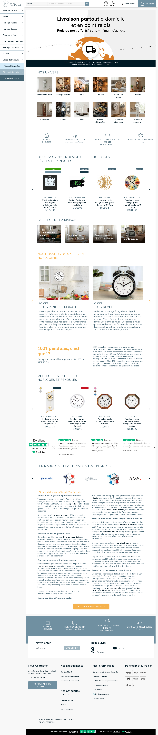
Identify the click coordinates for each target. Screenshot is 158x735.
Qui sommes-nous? (100, 685)
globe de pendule (115, 588)
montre (134, 556)
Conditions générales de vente (105, 672)
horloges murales (60, 515)
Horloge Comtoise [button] (13, 47)
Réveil (63, 705)
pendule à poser (127, 524)
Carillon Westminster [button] (13, 41)
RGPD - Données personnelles (105, 681)
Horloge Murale (67, 709)
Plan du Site (98, 690)
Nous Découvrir (12, 78)
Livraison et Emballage (70, 676)
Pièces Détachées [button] (13, 66)
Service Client (66, 672)
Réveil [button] (13, 16)
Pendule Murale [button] (13, 10)
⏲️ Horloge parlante (101, 694)
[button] (106, 3)
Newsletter (43, 643)
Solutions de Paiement (70, 681)
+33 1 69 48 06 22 (36, 677)
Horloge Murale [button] (13, 23)
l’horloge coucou (45, 566)
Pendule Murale (67, 700)
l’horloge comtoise (72, 537)
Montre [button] (13, 53)
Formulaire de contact (42, 685)
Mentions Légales (100, 676)
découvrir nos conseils (91, 606)
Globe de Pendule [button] (13, 60)
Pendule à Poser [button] (13, 35)
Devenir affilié (98, 699)
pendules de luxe (110, 531)
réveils (95, 498)
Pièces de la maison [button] (13, 72)
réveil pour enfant (115, 510)
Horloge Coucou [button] (13, 29)
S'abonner (72, 648)
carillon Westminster (122, 543)
